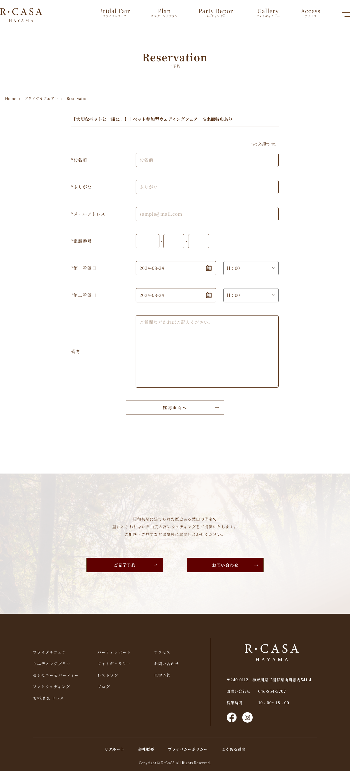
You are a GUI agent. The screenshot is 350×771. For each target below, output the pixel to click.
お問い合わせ (225, 565)
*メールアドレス (88, 214)
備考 (75, 351)
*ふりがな (81, 187)
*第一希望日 (83, 268)
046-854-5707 (272, 691)
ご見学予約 (125, 565)
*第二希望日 (83, 295)
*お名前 (79, 160)
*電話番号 (81, 241)
